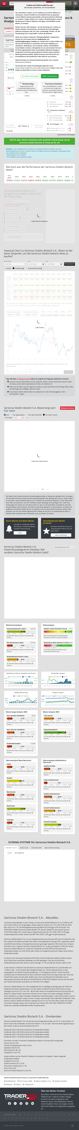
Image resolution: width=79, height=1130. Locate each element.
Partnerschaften (53, 83)
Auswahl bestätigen (30, 76)
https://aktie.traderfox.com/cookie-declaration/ (32, 68)
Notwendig (28, 83)
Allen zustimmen (50, 76)
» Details (27, 96)
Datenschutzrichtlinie (23, 62)
